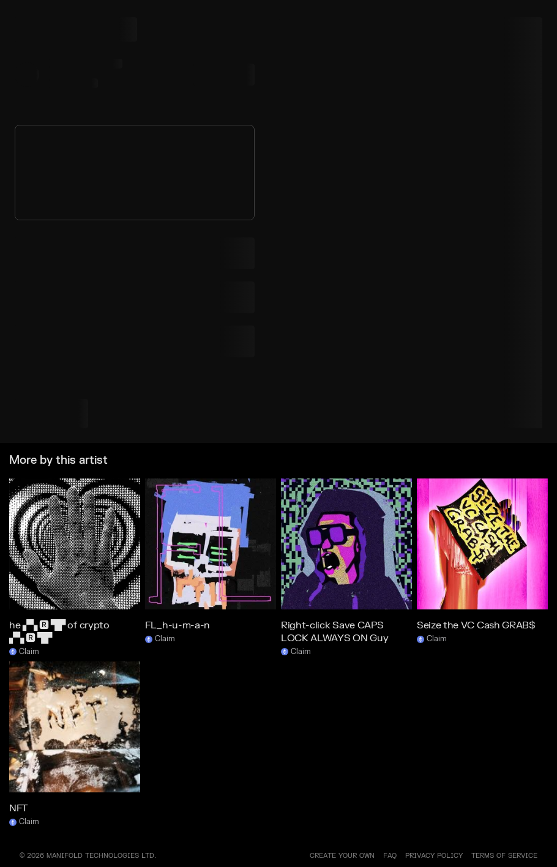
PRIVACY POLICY (434, 855)
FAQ (390, 855)
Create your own (342, 855)
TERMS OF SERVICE (504, 855)
